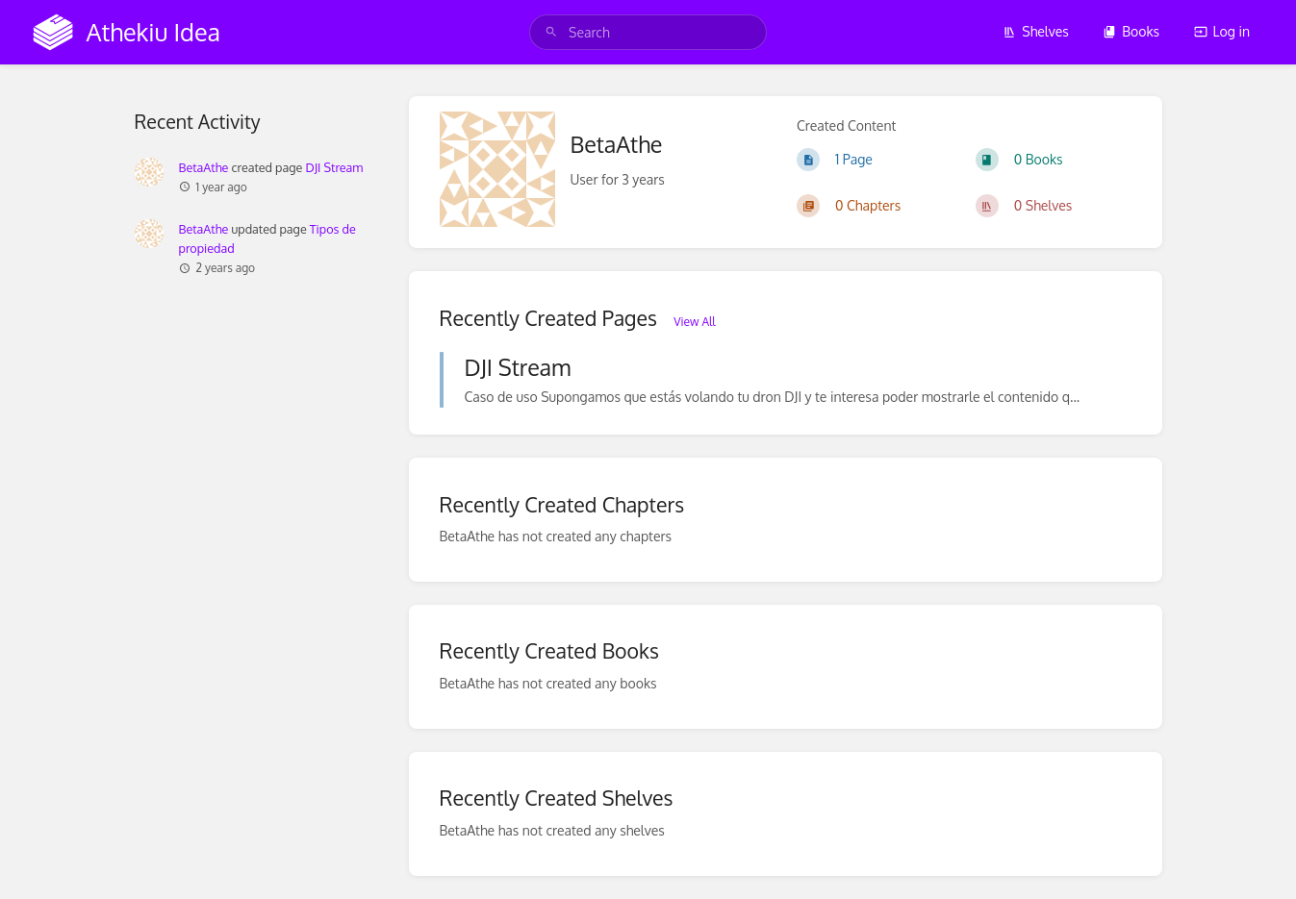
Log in (1222, 31)
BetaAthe (204, 167)
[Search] (551, 32)
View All (694, 321)
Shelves (1036, 31)
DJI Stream (334, 167)
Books (1131, 31)
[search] (648, 32)
